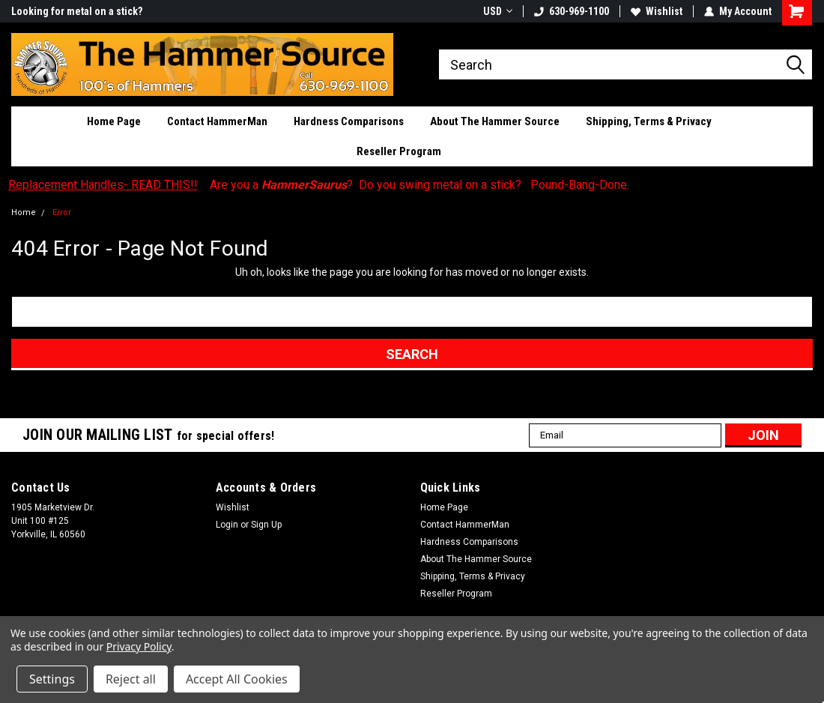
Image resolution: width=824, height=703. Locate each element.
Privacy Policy (139, 646)
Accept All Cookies (237, 679)
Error (61, 212)
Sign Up (266, 524)
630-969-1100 (571, 11)
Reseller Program (399, 151)
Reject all (131, 679)
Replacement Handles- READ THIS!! (103, 185)
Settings (52, 679)
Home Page (114, 121)
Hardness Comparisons (349, 121)
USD (497, 11)
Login (227, 524)
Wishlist (656, 11)
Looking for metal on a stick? (76, 11)
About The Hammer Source (495, 121)
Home (23, 212)
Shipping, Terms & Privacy (649, 121)
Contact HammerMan (217, 121)
